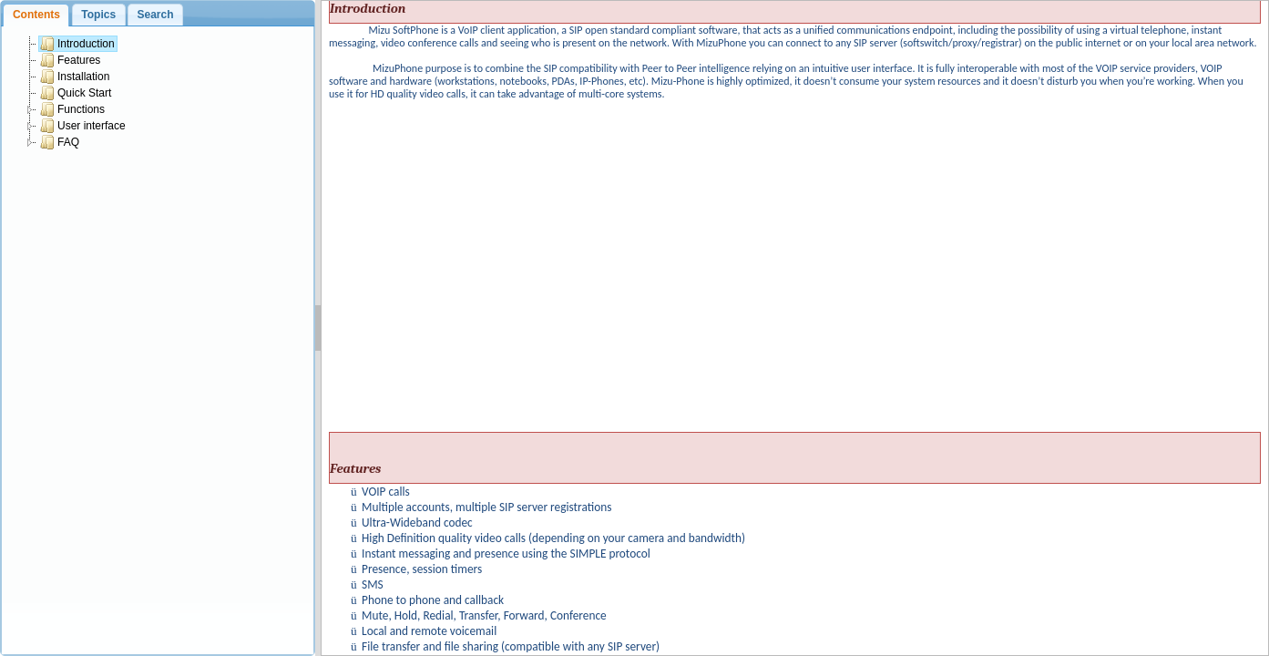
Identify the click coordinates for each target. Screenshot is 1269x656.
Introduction (77, 43)
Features (70, 60)
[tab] (36, 15)
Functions (72, 109)
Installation (74, 76)
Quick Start (75, 93)
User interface (83, 125)
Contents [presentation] (36, 14)
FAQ (59, 142)
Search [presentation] (155, 14)
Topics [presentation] (98, 14)
